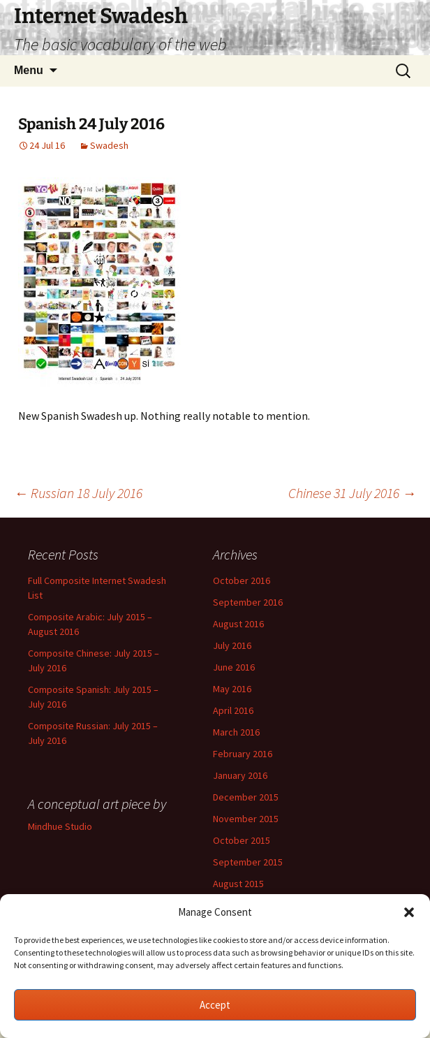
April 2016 (233, 710)
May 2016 (232, 688)
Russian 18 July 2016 (78, 493)
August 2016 (238, 623)
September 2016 (248, 602)
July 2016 (232, 645)
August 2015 (238, 883)
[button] (409, 912)
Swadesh (109, 145)
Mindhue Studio (60, 826)
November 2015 (246, 818)
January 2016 (240, 775)
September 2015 (248, 862)
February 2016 (242, 753)
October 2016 (241, 580)
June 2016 (234, 667)
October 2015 (241, 840)
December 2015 (246, 797)
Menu (28, 70)
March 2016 (236, 732)
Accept (215, 1004)
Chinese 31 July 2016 (352, 493)
